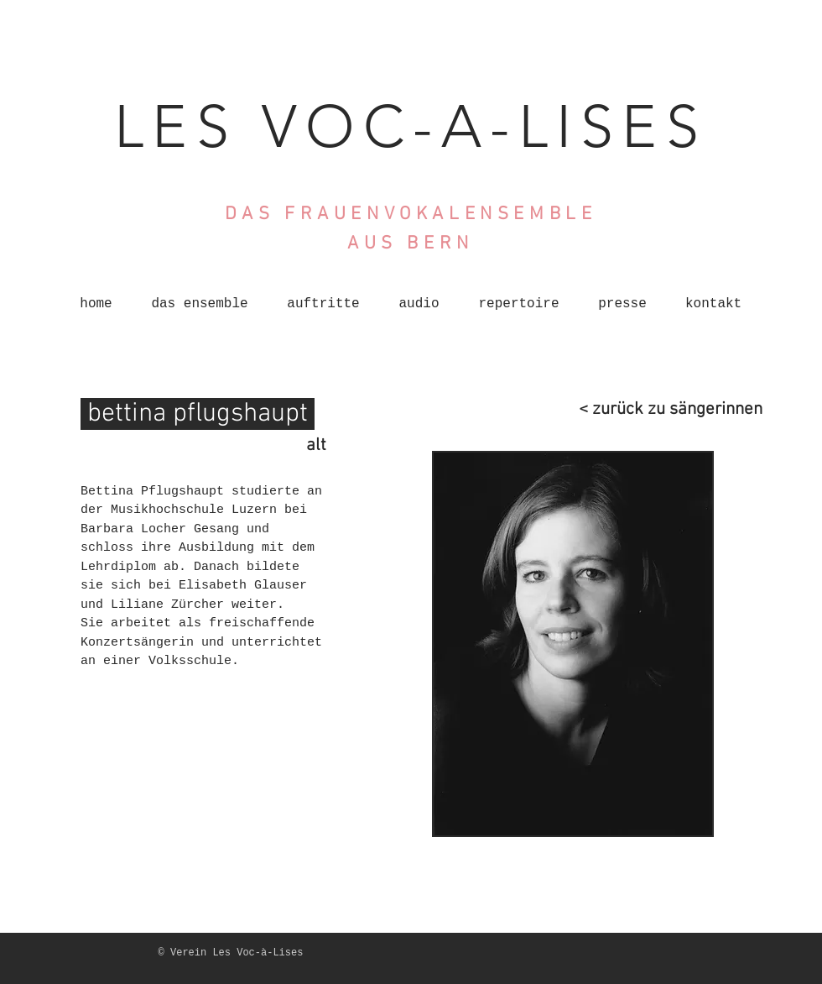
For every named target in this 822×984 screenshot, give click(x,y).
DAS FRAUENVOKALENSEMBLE (411, 214)
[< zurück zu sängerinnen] (658, 408)
